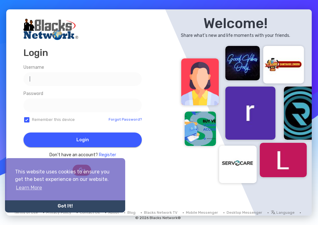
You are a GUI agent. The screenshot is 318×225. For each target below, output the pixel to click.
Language (283, 212)
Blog (131, 212)
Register (107, 155)
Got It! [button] (65, 206)
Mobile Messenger (202, 212)
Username (33, 67)
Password (33, 93)
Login (82, 139)
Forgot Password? (125, 119)
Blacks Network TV (160, 212)
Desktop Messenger (244, 212)
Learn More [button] (29, 188)
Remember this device (53, 119)
